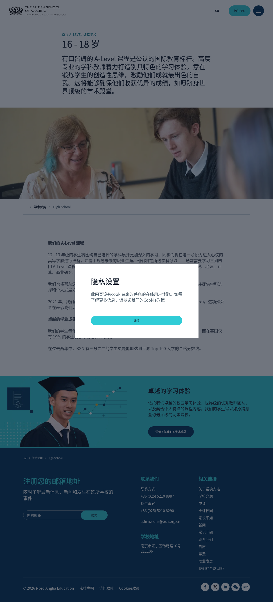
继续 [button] (136, 320)
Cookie (150, 300)
